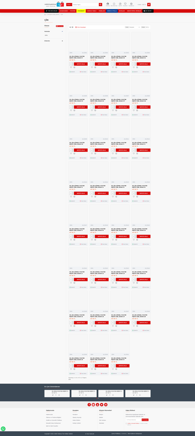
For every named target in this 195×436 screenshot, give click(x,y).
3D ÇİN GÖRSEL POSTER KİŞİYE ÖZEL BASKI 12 (139, 143)
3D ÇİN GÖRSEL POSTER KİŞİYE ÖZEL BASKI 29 (76, 358)
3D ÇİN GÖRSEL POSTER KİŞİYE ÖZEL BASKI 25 (76, 315)
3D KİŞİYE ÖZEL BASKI (53, 14)
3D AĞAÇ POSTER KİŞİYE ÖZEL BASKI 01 (114, 391)
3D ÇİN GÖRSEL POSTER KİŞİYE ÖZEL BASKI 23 (118, 272)
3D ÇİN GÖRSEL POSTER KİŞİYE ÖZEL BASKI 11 (118, 143)
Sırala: (127, 27)
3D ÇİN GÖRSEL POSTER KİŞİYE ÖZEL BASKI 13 (76, 186)
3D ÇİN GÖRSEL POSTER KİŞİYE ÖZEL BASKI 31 (118, 358)
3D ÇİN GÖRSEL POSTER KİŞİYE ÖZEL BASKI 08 (139, 100)
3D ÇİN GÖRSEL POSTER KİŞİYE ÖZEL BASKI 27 (118, 315)
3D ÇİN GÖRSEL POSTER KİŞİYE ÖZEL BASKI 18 (97, 229)
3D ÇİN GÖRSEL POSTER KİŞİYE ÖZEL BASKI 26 (97, 315)
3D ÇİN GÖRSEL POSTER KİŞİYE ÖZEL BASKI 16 (139, 186)
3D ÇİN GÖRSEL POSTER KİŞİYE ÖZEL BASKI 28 (139, 315)
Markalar (47, 31)
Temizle (60, 26)
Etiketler (47, 41)
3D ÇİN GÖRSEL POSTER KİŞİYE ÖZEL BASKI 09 (76, 143)
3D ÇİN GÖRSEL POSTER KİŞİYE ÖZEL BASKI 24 (139, 272)
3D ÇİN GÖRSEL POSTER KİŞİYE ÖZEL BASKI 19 (118, 229)
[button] (147, 387)
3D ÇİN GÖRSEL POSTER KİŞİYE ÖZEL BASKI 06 (97, 100)
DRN (71, 52)
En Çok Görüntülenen (52, 386)
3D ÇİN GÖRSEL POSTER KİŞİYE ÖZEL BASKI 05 (76, 100)
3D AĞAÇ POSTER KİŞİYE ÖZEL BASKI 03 (60, 391)
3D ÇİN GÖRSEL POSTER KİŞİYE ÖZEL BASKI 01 (76, 57)
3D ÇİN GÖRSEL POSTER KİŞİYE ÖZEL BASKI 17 (76, 229)
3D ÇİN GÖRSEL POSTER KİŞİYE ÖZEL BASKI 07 (118, 100)
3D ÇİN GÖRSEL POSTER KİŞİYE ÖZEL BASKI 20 (139, 229)
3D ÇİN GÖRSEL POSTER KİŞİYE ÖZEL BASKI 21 (76, 272)
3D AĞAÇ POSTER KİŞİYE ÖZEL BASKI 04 (87, 391)
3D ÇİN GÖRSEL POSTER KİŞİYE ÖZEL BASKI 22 (97, 272)
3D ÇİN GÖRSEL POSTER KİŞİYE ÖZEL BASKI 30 (97, 358)
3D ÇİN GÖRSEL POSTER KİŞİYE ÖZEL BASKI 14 (97, 186)
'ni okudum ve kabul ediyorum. (136, 424)
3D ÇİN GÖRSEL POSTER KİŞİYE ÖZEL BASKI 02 (97, 57)
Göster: (143, 27)
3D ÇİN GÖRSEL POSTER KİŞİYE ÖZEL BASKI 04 (139, 57)
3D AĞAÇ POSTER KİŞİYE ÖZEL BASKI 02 (141, 391)
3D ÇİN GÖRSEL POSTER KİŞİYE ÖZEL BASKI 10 (97, 143)
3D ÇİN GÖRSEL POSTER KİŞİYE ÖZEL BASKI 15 (118, 186)
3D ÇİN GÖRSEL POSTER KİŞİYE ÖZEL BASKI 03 (118, 57)
